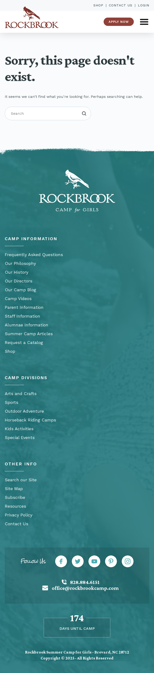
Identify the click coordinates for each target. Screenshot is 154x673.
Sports (11, 402)
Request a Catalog (24, 342)
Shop (98, 5)
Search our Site (21, 479)
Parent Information (24, 307)
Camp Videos (18, 298)
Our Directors (18, 280)
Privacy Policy (18, 514)
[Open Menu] (144, 22)
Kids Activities (19, 428)
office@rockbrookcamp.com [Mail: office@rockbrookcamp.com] (85, 588)
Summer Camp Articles (29, 333)
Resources (15, 506)
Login (143, 5)
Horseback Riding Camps (30, 419)
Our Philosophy (20, 263)
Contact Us (120, 5)
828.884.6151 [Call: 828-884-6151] (85, 582)
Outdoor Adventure (24, 411)
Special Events (20, 437)
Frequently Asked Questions (34, 254)
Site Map (14, 488)
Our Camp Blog (20, 289)
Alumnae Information (26, 324)
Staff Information (22, 316)
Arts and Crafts (21, 393)
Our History (16, 272)
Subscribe (15, 497)
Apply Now (119, 22)
